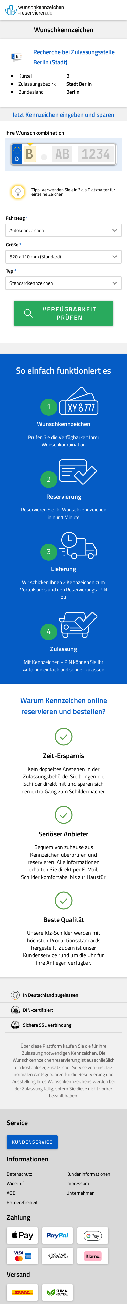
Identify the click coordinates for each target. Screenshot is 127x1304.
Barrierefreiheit (22, 1202)
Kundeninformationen (88, 1173)
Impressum (77, 1183)
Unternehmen (80, 1192)
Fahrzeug (15, 218)
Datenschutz (19, 1173)
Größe (12, 244)
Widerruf (15, 1183)
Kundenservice (32, 1141)
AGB (11, 1192)
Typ (9, 270)
